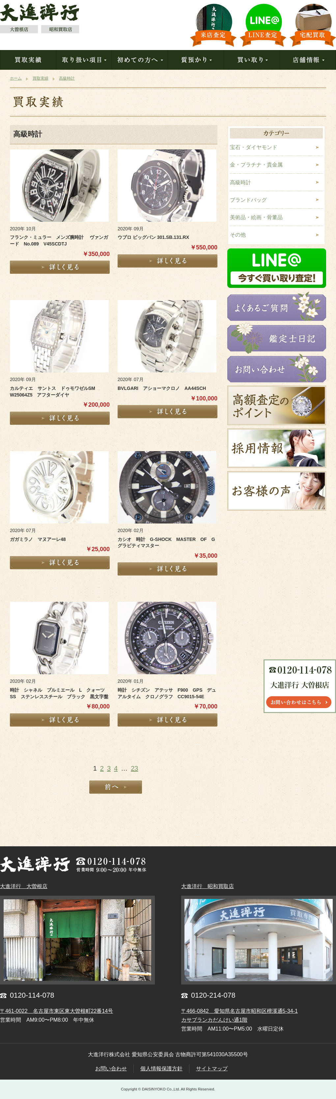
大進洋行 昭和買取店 (207, 886)
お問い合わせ (111, 1068)
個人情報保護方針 (161, 1068)
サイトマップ (212, 1068)
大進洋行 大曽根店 (23, 886)
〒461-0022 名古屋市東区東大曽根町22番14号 (56, 1011)
